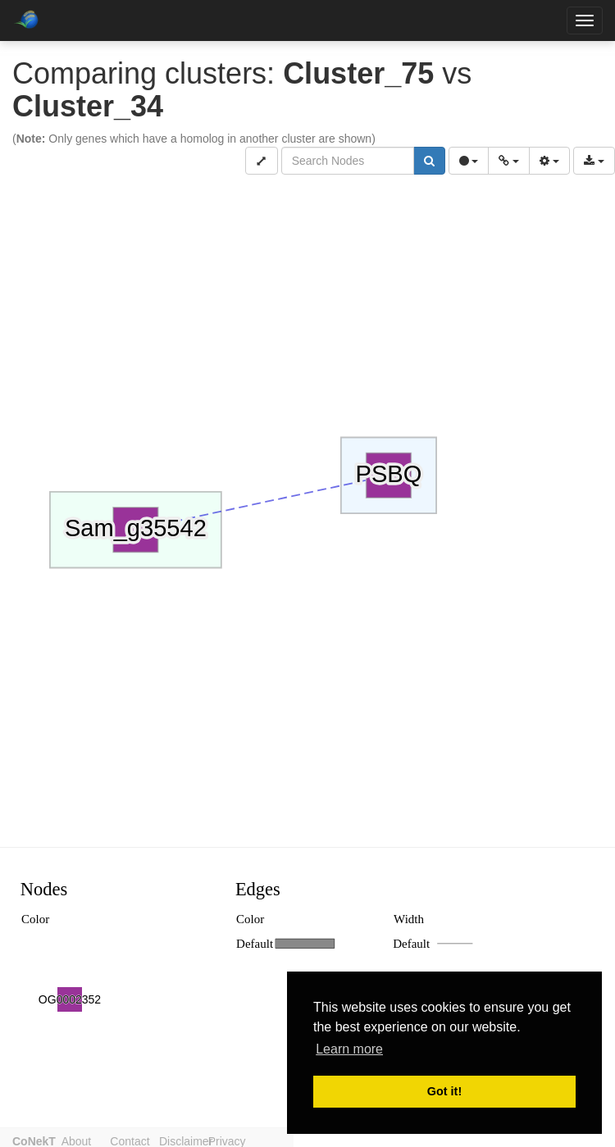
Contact (142, 1139)
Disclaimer (203, 1139)
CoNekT (34, 1139)
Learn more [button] (349, 1049)
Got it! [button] (444, 1091)
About (82, 1139)
